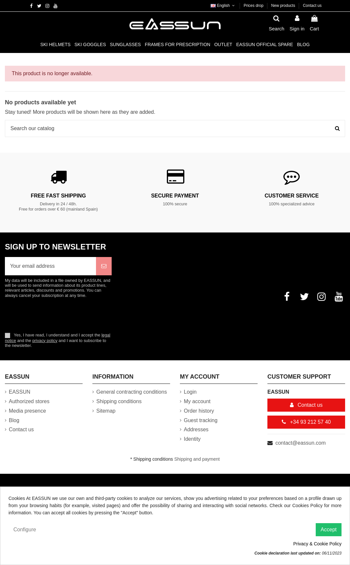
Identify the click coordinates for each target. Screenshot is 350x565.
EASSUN (19, 392)
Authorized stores (29, 401)
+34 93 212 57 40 (306, 422)
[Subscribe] (104, 266)
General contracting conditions (131, 392)
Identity (192, 439)
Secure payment (175, 195)
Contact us (312, 5)
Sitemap (106, 411)
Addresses (196, 429)
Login (190, 392)
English (223, 5)
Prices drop (254, 5)
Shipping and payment (197, 459)
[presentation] (59, 315)
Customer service (291, 195)
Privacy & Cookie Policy (317, 543)
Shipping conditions (119, 401)
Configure (24, 529)
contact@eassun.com (300, 443)
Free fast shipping (58, 195)
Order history (199, 411)
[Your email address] (50, 266)
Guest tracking (200, 420)
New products (283, 5)
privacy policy (44, 340)
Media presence (27, 411)
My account (197, 401)
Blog (14, 420)
